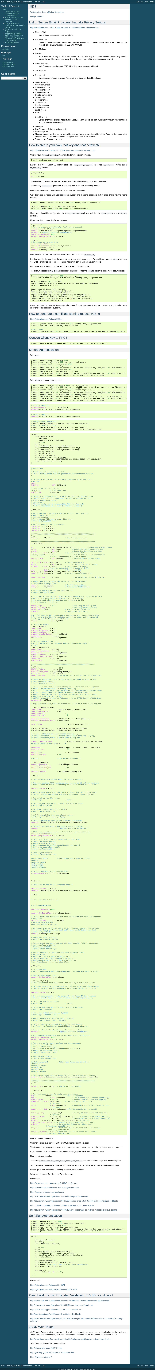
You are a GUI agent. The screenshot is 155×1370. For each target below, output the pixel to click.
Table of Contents (10, 6)
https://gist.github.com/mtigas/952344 (46, 318)
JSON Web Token (12, 43)
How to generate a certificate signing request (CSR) (15, 25)
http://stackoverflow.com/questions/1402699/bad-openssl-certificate (59, 1195)
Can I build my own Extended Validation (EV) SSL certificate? (14, 39)
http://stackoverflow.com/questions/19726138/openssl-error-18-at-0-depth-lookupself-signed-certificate (74, 1199)
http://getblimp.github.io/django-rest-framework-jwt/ (52, 1351)
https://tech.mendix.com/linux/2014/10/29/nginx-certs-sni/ (54, 1186)
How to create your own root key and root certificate (14, 19)
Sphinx (90, 1368)
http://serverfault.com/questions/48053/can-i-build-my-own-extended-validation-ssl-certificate (69, 1299)
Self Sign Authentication (14, 35)
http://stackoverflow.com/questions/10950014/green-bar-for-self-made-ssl (61, 1304)
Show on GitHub (8, 65)
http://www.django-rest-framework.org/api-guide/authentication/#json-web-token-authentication (70, 1338)
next (146, 2)
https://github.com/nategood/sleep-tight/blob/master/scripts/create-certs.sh (62, 1204)
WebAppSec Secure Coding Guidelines (47, 12)
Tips (43, 2)
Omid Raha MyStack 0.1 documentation (16, 2)
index (152, 2)
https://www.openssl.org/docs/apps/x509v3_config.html (53, 1182)
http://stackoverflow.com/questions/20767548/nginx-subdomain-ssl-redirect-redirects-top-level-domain (73, 1208)
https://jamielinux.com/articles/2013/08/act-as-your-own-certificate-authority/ (62, 150)
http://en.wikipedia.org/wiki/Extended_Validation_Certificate (55, 1313)
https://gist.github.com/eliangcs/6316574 (47, 1284)
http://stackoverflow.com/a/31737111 (46, 1347)
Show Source (7, 63)
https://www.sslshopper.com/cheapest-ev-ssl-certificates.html (56, 1308)
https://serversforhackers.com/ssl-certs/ (47, 1191)
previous (140, 2)
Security (37, 2)
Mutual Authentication (13, 33)
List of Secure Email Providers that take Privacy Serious (12, 14)
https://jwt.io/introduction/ (41, 1356)
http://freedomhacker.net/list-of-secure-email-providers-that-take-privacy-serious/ (64, 28)
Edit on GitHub (8, 66)
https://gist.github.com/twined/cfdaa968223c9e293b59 (53, 1288)
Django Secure (36, 16)
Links (4, 55)
